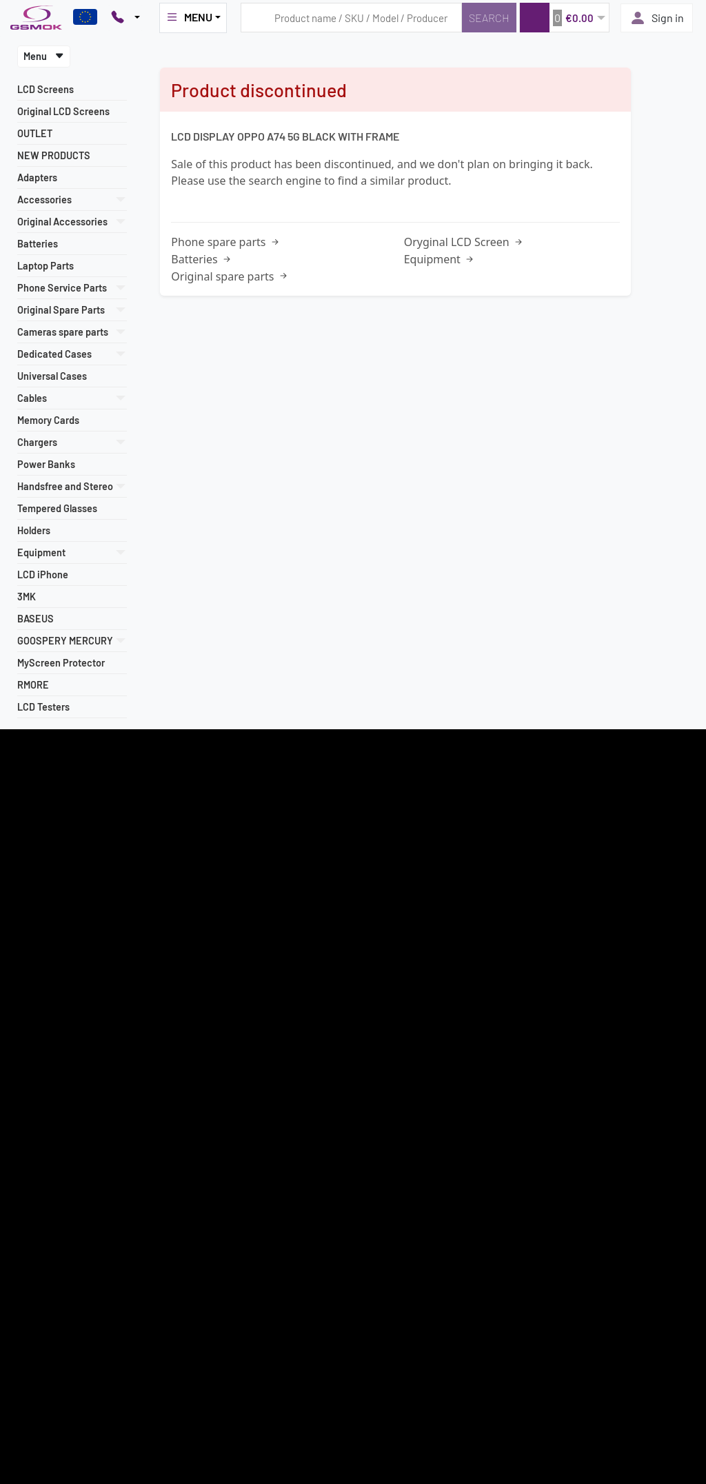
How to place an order (54, 989)
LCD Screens (45, 89)
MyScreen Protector (61, 663)
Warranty (29, 1005)
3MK (26, 596)
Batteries (37, 244)
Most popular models (51, 924)
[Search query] (351, 17)
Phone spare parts (226, 242)
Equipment (440, 259)
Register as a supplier (53, 908)
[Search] (489, 17)
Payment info (37, 973)
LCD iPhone (42, 574)
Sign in (656, 18)
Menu (43, 56)
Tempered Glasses (57, 508)
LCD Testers (43, 707)
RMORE (33, 685)
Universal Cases (52, 376)
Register (353, 828)
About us (28, 1070)
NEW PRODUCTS (53, 155)
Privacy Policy (38, 1038)
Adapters (37, 177)
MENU (188, 17)
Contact (27, 1086)
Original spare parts (230, 276)
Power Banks (46, 464)
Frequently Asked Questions (536, 924)
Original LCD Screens (63, 111)
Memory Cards (48, 420)
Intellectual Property (51, 1053)
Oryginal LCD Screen (464, 242)
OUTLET (34, 133)
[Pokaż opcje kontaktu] (125, 18)
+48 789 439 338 (278, 991)
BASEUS (35, 618)
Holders (33, 530)
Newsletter (32, 1021)
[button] (564, 17)
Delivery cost (36, 956)
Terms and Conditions (53, 940)
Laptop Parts (45, 266)
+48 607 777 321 (276, 975)
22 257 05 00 (285, 940)
